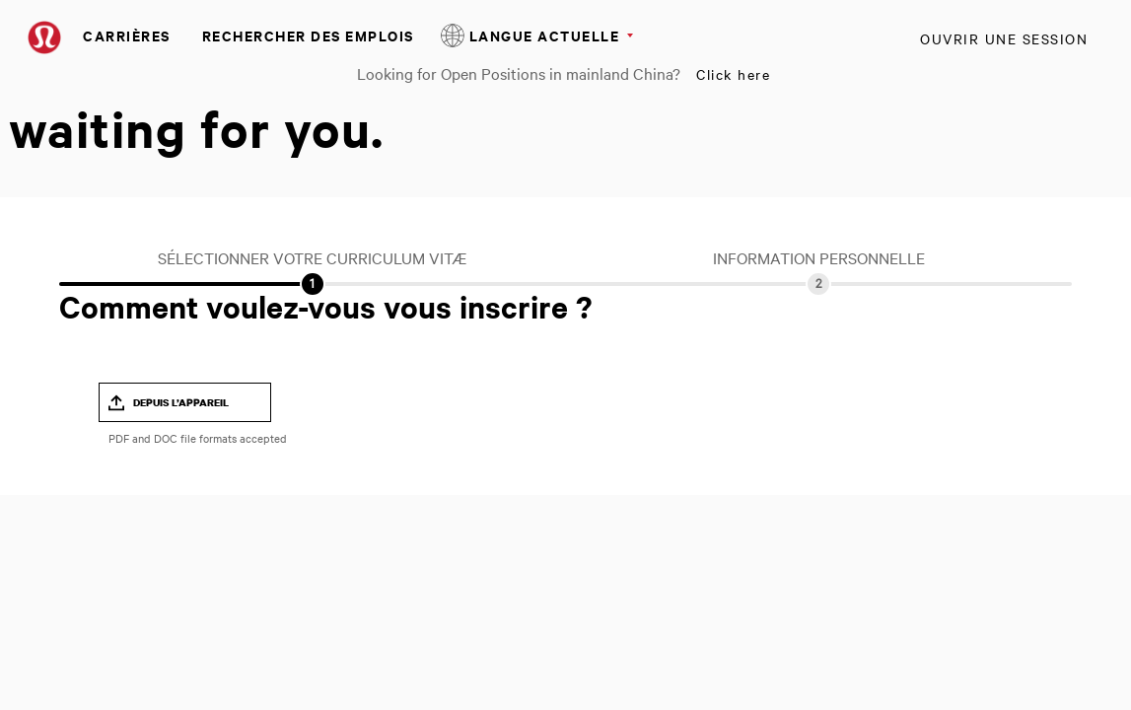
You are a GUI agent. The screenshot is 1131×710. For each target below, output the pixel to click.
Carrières (127, 35)
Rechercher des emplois (308, 35)
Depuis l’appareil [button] (181, 402)
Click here (733, 74)
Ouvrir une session (1004, 38)
